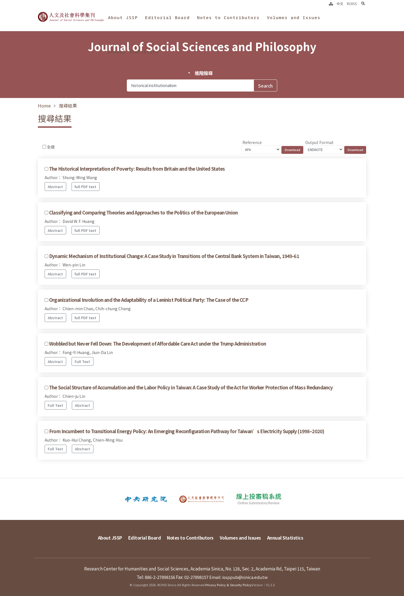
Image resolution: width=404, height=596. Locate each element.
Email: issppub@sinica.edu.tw (238, 575)
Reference (252, 142)
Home (44, 105)
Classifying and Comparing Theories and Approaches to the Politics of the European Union (143, 212)
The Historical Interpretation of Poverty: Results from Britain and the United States (137, 168)
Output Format (319, 142)
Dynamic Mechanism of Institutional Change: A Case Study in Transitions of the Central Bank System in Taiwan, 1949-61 (174, 256)
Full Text (82, 361)
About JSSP (123, 17)
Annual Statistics (133, 51)
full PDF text (85, 186)
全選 (51, 147)
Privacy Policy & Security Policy (228, 583)
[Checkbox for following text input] (44, 147)
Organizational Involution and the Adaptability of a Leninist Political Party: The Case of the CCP (148, 299)
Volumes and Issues (293, 17)
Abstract (55, 186)
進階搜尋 (203, 73)
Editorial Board (167, 17)
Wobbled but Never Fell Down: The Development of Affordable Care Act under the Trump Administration (157, 343)
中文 (340, 3)
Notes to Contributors (228, 17)
